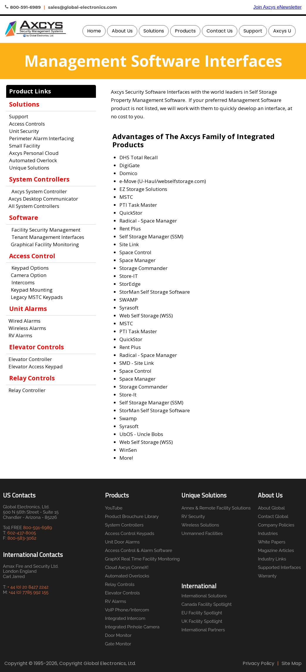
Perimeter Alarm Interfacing (41, 138)
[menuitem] (94, 31)
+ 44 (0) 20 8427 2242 (27, 587)
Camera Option (27, 275)
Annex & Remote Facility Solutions (214, 508)
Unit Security (24, 131)
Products (185, 31)
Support (253, 31)
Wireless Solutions (200, 525)
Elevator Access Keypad (36, 366)
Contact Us (220, 31)
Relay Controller (27, 390)
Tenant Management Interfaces (47, 237)
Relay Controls (120, 584)
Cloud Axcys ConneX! (126, 567)
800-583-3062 (21, 538)
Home (94, 31)
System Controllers (124, 525)
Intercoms (23, 282)
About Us (122, 31)
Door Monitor (118, 635)
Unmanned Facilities (202, 533)
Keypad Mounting (31, 289)
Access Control (32, 256)
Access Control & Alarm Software (138, 550)
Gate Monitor (118, 644)
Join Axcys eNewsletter (277, 7)
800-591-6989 (37, 527)
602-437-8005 (21, 533)
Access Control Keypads (129, 533)
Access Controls (27, 123)
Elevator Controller (30, 359)
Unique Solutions (29, 167)
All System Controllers (34, 206)
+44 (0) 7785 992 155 (28, 592)
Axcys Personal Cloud (34, 153)
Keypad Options (30, 267)
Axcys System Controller (39, 191)
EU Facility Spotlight (201, 612)
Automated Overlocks (127, 576)
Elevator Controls (122, 593)
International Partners (203, 629)
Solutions (153, 31)
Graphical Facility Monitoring (44, 244)
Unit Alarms (28, 309)
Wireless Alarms (27, 328)
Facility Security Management (45, 229)
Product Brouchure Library (132, 516)
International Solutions (204, 596)
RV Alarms (20, 335)
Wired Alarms (24, 320)
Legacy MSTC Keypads (36, 297)
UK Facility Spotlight (201, 621)
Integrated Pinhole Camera (132, 627)
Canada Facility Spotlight (206, 604)
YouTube (114, 508)
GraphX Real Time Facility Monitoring (141, 559)
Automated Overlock (33, 160)
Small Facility (24, 145)
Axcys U (282, 31)
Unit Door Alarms (122, 542)
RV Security (193, 516)
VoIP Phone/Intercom (127, 610)
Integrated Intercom (125, 618)
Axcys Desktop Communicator (43, 198)
